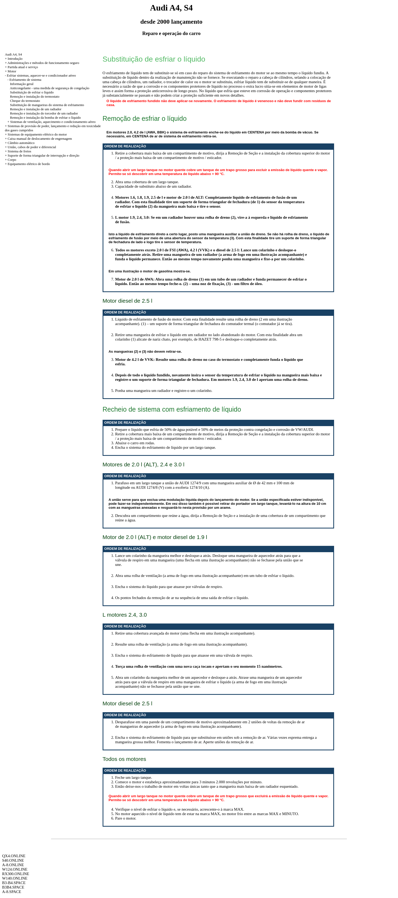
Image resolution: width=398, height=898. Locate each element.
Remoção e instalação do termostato (34, 96)
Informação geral (21, 84)
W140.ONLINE (14, 878)
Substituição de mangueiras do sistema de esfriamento (47, 105)
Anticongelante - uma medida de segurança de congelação (49, 88)
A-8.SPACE (11, 892)
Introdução (15, 59)
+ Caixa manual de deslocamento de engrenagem (38, 139)
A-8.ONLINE (13, 865)
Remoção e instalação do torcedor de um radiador (44, 113)
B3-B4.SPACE (14, 883)
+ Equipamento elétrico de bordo (27, 164)
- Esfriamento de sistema (24, 80)
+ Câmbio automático (19, 143)
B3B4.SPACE (13, 887)
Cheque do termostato (25, 101)
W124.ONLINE (14, 869)
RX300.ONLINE (15, 874)
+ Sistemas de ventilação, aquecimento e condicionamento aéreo (51, 122)
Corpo (12, 160)
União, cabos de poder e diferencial (32, 147)
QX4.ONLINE (14, 856)
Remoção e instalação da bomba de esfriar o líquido (45, 117)
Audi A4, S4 (13, 54)
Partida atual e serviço (23, 67)
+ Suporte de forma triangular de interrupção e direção (42, 155)
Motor (12, 71)
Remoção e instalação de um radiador (35, 109)
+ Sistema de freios (18, 151)
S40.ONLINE (13, 860)
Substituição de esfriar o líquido (32, 92)
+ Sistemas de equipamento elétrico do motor (36, 134)
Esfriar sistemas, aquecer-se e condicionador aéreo (41, 75)
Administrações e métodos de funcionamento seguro (43, 63)
